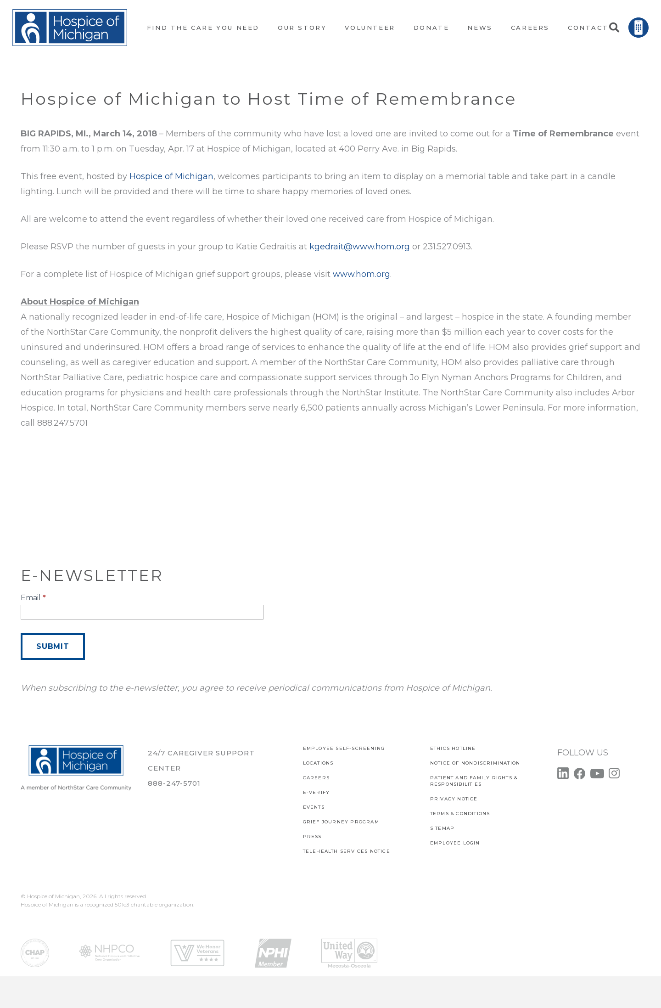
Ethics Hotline (453, 748)
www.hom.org (361, 274)
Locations (318, 763)
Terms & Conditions (460, 814)
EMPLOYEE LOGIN (455, 843)
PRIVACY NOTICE (454, 799)
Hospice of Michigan (171, 176)
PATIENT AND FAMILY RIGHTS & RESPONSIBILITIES (473, 781)
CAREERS (316, 778)
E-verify (316, 792)
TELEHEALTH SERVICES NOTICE (346, 851)
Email (33, 597)
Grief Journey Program (341, 822)
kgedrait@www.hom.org (359, 247)
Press (312, 836)
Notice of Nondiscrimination (475, 763)
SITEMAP (442, 828)
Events (314, 807)
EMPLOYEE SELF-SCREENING (344, 748)
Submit (52, 646)
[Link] (69, 27)
